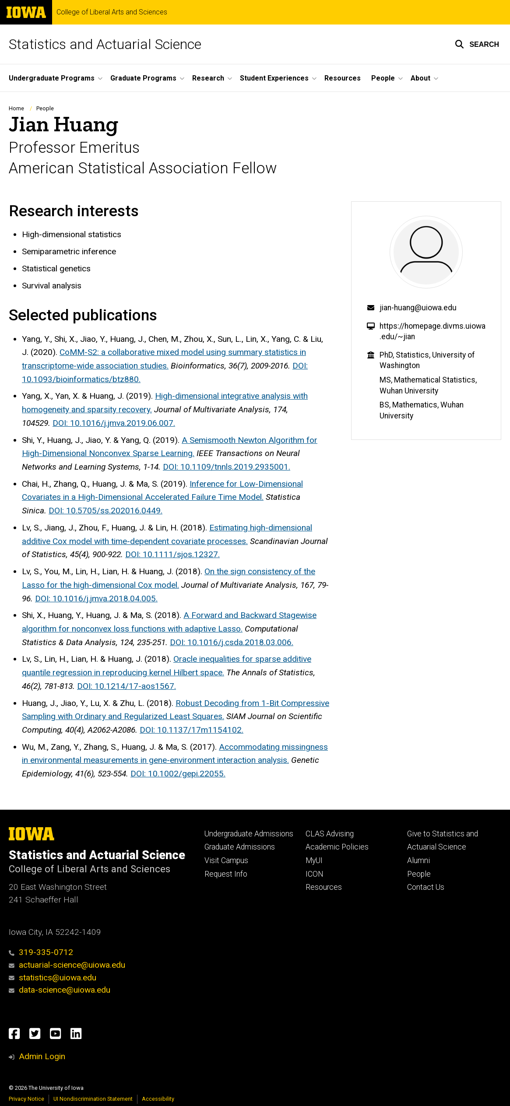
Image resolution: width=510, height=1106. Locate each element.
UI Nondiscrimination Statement (93, 1098)
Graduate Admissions (239, 847)
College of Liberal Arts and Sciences (111, 12)
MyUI (314, 860)
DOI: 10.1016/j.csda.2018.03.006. (231, 642)
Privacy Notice (26, 1098)
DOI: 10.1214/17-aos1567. (126, 686)
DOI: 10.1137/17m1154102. (191, 730)
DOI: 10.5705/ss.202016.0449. (105, 511)
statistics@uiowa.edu (52, 978)
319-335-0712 (41, 952)
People (45, 108)
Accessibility (158, 1098)
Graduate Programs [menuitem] (143, 78)
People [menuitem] (383, 78)
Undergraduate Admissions (248, 833)
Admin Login (42, 1056)
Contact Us (425, 887)
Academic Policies (337, 847)
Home (16, 108)
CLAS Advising (330, 833)
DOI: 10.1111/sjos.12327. (172, 554)
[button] (477, 44)
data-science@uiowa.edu (64, 990)
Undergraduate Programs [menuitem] (52, 78)
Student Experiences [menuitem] (274, 78)
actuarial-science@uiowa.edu (67, 965)
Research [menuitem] (208, 78)
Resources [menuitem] (342, 78)
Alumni (418, 860)
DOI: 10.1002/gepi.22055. (177, 774)
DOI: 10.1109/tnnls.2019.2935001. (226, 467)
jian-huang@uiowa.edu (418, 307)
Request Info (225, 874)
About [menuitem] (420, 78)
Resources (324, 887)
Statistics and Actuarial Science (105, 44)
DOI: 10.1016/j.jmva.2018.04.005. (96, 598)
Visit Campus (226, 860)
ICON (315, 874)
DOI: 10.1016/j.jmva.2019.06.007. (114, 423)
